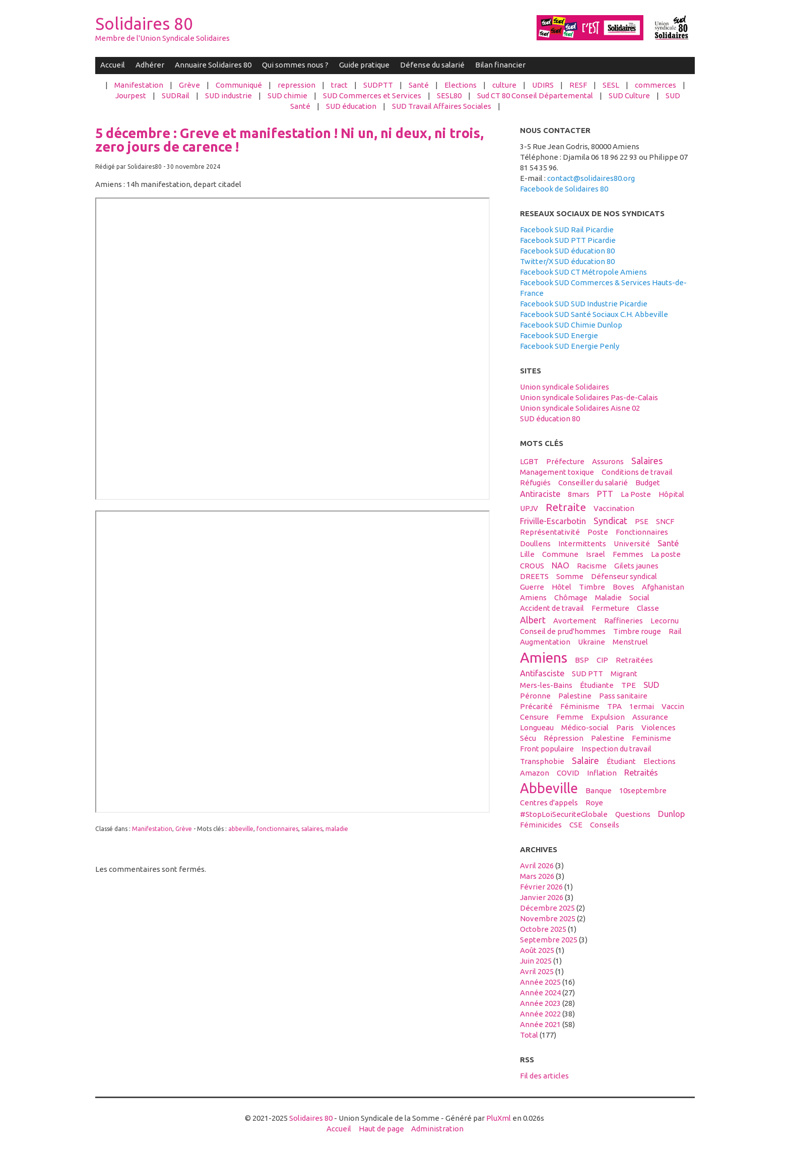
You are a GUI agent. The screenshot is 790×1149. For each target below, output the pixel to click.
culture (504, 85)
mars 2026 (537, 876)
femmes (628, 554)
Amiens (533, 597)
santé (668, 543)
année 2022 (540, 1013)
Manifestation (138, 85)
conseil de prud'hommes (563, 631)
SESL (611, 85)
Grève (189, 85)
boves (623, 587)
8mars (578, 494)
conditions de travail (637, 472)
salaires (311, 828)
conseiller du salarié (593, 482)
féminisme (580, 706)
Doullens (535, 543)
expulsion (608, 717)
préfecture (565, 461)
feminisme (651, 738)
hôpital (671, 494)
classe (648, 608)
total (530, 1035)
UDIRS (543, 85)
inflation (602, 773)
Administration (437, 1128)
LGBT (529, 461)
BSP (582, 660)
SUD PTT (587, 673)
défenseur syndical (624, 576)
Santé (419, 85)
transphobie (542, 761)
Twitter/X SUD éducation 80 (567, 261)
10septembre (643, 790)
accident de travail (552, 608)
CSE (575, 824)
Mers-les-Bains (546, 685)
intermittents (582, 543)
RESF (578, 85)
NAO (560, 565)
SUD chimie (287, 95)
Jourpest (130, 95)
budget (647, 482)
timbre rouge (637, 631)
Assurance (650, 717)
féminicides (541, 824)
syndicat (610, 521)
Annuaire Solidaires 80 (213, 64)
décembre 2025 (547, 908)
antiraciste (540, 493)
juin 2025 (536, 960)
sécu (528, 738)
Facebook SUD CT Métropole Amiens (583, 272)
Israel (595, 554)
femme (569, 717)
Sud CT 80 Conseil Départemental (535, 95)
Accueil (112, 64)
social (639, 597)
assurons (608, 461)
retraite (566, 507)
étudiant (621, 761)
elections (659, 761)
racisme (592, 565)
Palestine (607, 738)
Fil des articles (544, 1075)
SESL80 (449, 95)
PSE (641, 521)
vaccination (614, 508)
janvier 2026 (541, 897)
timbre (592, 587)
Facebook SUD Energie (559, 335)
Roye (594, 802)
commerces (655, 85)
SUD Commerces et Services (372, 95)
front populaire (547, 748)
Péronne (535, 695)
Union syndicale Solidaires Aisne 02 (580, 408)
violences (658, 727)
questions (632, 814)
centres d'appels (549, 802)
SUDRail (175, 95)
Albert (533, 620)
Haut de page (381, 1128)
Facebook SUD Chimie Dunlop (571, 325)
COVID (568, 773)
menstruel (630, 641)
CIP (602, 660)
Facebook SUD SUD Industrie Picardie (583, 303)
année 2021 (540, 1024)
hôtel (561, 587)
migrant (624, 673)
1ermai (641, 706)
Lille (527, 554)
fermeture (610, 608)
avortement (575, 620)
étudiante (597, 685)
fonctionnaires (277, 828)
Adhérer (150, 64)
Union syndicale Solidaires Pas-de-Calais (589, 397)
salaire (585, 760)
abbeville (240, 828)
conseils (604, 824)
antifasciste (542, 673)
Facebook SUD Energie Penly (569, 346)
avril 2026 (537, 865)
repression (296, 85)
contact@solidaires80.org (591, 178)
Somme (569, 576)
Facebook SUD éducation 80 (567, 250)
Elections (460, 85)
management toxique (557, 472)
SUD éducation (351, 106)
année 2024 (540, 992)
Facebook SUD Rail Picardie (567, 229)
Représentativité (550, 532)
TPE (628, 685)
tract (339, 85)
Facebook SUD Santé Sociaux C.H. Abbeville (594, 314)
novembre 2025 (547, 918)
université (632, 543)
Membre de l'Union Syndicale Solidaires (162, 38)
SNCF (665, 521)
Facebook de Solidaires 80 (564, 188)
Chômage (570, 597)
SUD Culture (629, 95)
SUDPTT (378, 85)
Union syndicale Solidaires (564, 386)
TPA (614, 706)
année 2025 (540, 982)
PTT (605, 493)
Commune (560, 554)
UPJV (529, 508)
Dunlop (671, 813)
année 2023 (540, 1003)
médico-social (585, 727)
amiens (543, 657)
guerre (532, 587)
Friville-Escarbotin (553, 521)
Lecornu (664, 620)
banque (598, 790)
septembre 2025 (548, 939)
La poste (666, 554)
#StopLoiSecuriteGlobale (564, 814)
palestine (574, 695)
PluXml (498, 1118)
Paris (625, 727)
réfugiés (535, 482)
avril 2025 (537, 971)
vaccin (673, 706)
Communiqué (239, 85)
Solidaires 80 (144, 23)
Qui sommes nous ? (295, 64)
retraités (641, 772)
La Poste (636, 494)
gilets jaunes (636, 565)
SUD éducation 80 (550, 418)
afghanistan (663, 587)
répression (563, 738)
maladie (336, 828)
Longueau (537, 727)
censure (534, 717)
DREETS (534, 576)
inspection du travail (616, 748)
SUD (651, 684)
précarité (536, 706)
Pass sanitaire (623, 695)
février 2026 (541, 886)
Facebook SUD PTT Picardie (568, 240)
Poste (597, 532)
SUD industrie (228, 95)
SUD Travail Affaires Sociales (441, 106)
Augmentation (545, 641)
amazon (534, 773)
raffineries (623, 620)
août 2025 (537, 950)
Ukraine (591, 641)
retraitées (634, 660)
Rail (675, 631)
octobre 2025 (543, 929)
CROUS (532, 565)
